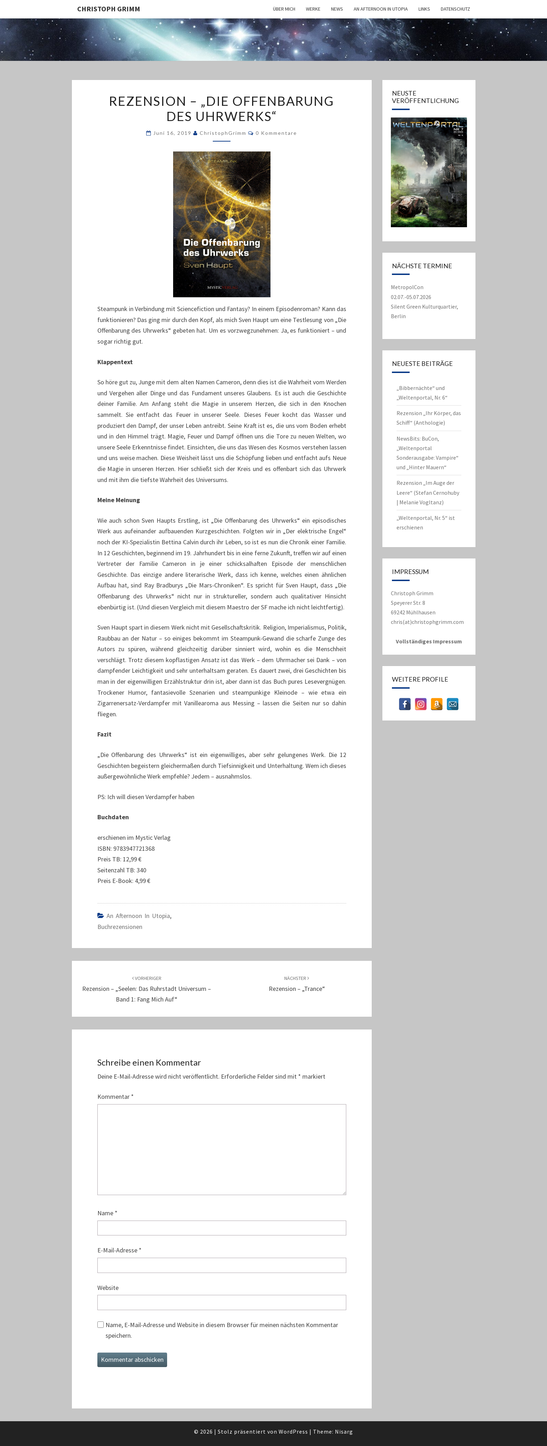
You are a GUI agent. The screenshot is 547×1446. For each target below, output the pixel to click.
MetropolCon (407, 287)
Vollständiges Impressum (429, 641)
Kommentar (115, 1096)
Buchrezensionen (119, 927)
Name (107, 1213)
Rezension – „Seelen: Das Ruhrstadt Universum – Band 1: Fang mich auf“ (146, 989)
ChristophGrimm (223, 133)
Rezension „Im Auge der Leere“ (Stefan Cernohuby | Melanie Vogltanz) (428, 492)
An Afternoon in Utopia (381, 9)
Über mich (284, 9)
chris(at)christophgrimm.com (427, 621)
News (337, 9)
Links (424, 9)
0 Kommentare (276, 133)
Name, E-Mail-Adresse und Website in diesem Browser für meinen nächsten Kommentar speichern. (222, 1330)
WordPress (293, 1431)
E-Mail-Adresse (119, 1250)
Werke (313, 9)
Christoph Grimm (108, 8)
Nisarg (344, 1431)
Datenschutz (455, 9)
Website (108, 1288)
